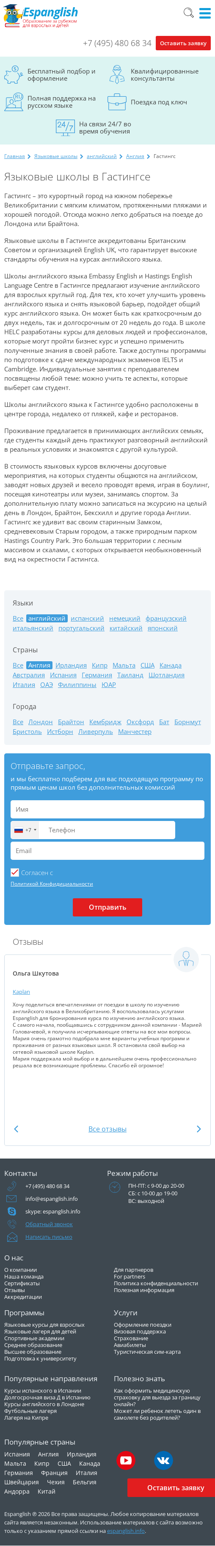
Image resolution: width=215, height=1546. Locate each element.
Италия (24, 685)
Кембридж (105, 722)
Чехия (56, 1482)
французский (166, 618)
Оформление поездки (142, 1324)
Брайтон (71, 722)
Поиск (189, 13)
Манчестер (135, 732)
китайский (126, 628)
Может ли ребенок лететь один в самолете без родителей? (157, 1414)
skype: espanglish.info (52, 1211)
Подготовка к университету (40, 1358)
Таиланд (130, 675)
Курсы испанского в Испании (42, 1390)
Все (18, 618)
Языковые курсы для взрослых (44, 1324)
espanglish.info (126, 1531)
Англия (135, 156)
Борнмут (187, 722)
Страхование (131, 1338)
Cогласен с (37, 872)
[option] (107, 1007)
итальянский (33, 628)
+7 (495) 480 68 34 (117, 43)
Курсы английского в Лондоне (44, 1404)
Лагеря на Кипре (26, 1417)
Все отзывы (107, 1129)
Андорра (17, 1491)
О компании (20, 1269)
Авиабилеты (130, 1345)
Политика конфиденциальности (156, 1283)
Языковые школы (55, 156)
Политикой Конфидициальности (52, 883)
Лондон (40, 722)
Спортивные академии (34, 1338)
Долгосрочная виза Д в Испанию (47, 1397)
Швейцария (21, 1482)
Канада (171, 665)
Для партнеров (133, 1269)
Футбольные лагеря (30, 1411)
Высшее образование (32, 1351)
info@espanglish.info (51, 1198)
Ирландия (71, 665)
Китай (46, 1491)
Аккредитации (23, 1297)
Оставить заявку (183, 43)
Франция (54, 1473)
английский (102, 156)
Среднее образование (33, 1345)
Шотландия (167, 675)
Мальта (124, 665)
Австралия (29, 675)
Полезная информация (144, 1290)
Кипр (100, 665)
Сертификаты (22, 1283)
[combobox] (25, 830)
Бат (164, 722)
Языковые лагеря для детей (40, 1331)
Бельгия (84, 1482)
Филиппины (77, 685)
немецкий (125, 618)
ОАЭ (46, 685)
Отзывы (14, 1290)
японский (163, 628)
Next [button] (199, 1128)
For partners (129, 1276)
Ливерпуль (95, 732)
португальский (81, 628)
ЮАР (109, 685)
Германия (97, 675)
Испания (63, 675)
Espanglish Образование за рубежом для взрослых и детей (41, 16)
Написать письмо (48, 1237)
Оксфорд (140, 722)
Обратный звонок (49, 1224)
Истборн (60, 732)
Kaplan (21, 991)
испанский (87, 618)
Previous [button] (16, 1128)
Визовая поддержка (140, 1331)
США (147, 665)
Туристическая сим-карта (147, 1351)
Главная (14, 156)
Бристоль (27, 732)
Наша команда (24, 1276)
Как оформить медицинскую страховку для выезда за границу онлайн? (157, 1397)
